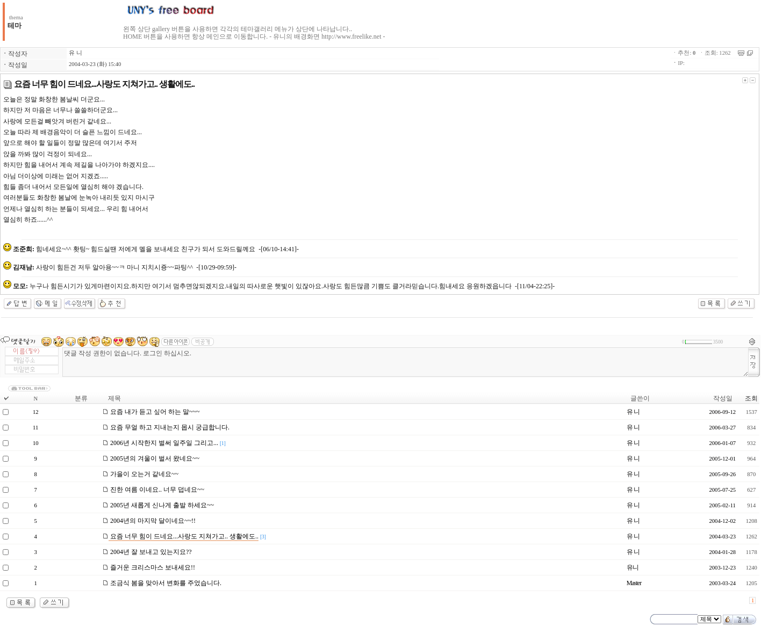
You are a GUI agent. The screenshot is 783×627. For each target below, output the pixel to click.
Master (634, 583)
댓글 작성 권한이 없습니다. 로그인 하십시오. (405, 362)
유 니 (75, 53)
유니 (632, 567)
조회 (751, 398)
